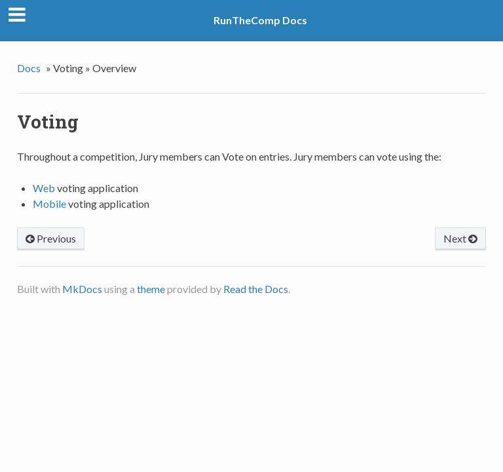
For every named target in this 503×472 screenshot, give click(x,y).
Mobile (49, 203)
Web (44, 188)
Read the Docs (255, 289)
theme (151, 289)
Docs (29, 68)
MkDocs (82, 289)
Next (460, 238)
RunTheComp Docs (260, 20)
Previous (51, 238)
